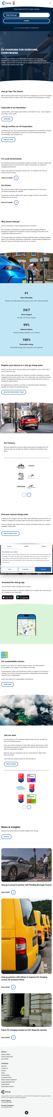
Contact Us (4, 1068)
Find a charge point (10, 533)
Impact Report (5, 1084)
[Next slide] (29, 494)
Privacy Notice (5, 1075)
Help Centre (4, 1059)
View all (6, 836)
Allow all (43, 569)
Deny (9, 569)
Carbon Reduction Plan (8, 1082)
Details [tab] (27, 546)
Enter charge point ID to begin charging (26, 9)
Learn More (8, 684)
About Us (4, 1066)
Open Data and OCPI (7, 1086)
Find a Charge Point (7, 1056)
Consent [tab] (9, 546)
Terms (3, 1072)
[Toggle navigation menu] (50, 3)
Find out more (8, 139)
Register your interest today (14, 392)
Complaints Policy (6, 1077)
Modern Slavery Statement (9, 1079)
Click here (16, 27)
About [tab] (44, 546)
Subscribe (7, 119)
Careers (3, 1070)
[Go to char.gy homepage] (6, 3)
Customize (26, 569)
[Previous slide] (24, 494)
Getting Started (5, 1054)
